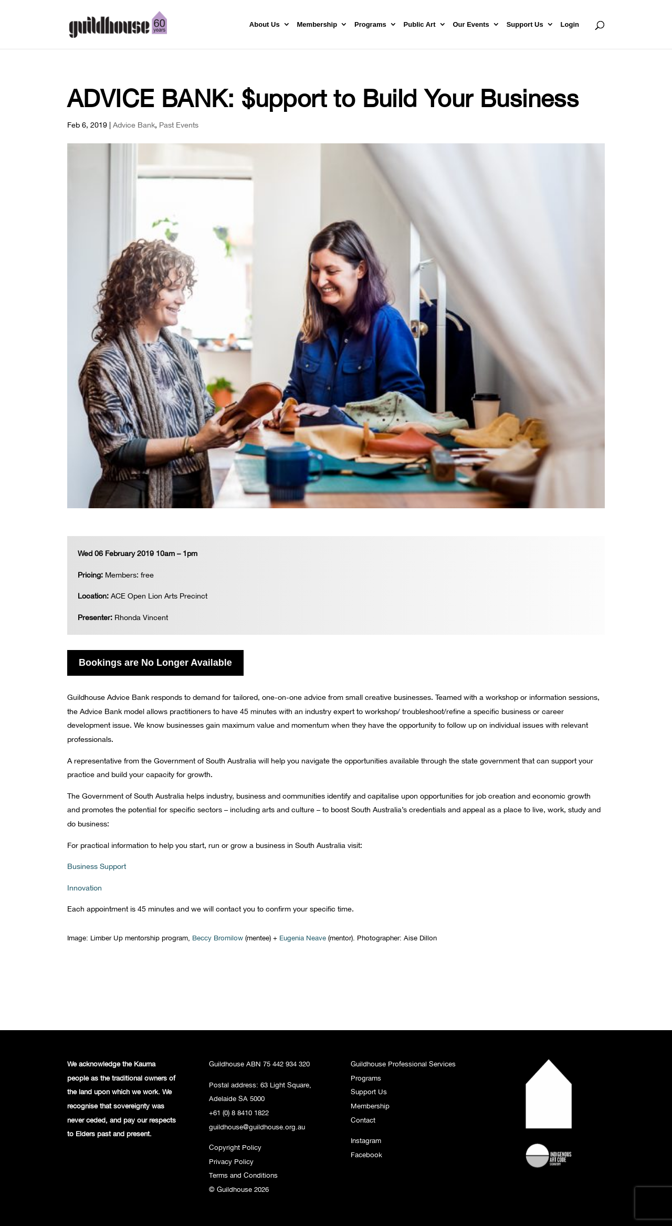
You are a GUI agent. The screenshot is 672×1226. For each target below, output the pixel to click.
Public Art (420, 24)
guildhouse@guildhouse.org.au (257, 1127)
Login (570, 24)
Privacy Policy (231, 1161)
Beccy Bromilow (216, 938)
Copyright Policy (235, 1147)
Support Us (525, 24)
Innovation (84, 887)
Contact (363, 1120)
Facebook (366, 1154)
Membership (317, 24)
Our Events (471, 24)
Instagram (366, 1140)
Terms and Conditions (243, 1175)
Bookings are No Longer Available (155, 662)
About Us (264, 24)
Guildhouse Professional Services (403, 1064)
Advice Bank (134, 124)
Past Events (178, 124)
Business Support (96, 866)
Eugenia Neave (302, 938)
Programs (370, 24)
